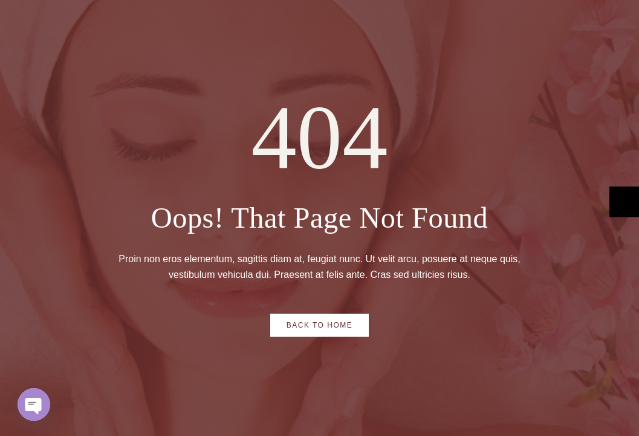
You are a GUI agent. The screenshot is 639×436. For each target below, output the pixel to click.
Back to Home (320, 325)
